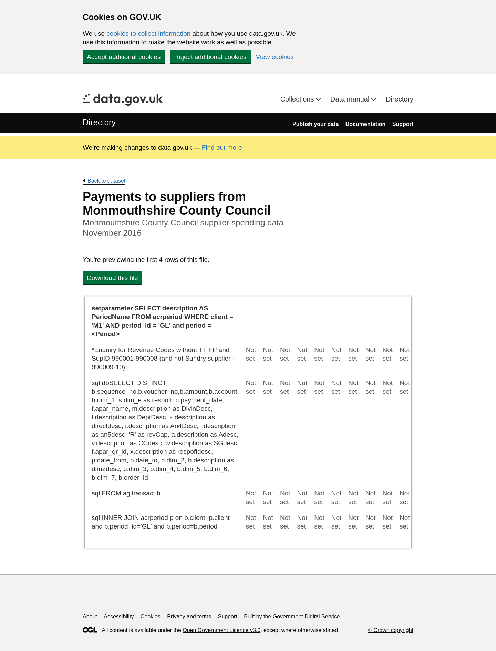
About (90, 616)
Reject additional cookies (210, 57)
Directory (399, 99)
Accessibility (119, 616)
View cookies (275, 57)
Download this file (112, 277)
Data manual (350, 99)
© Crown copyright (390, 630)
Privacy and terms (189, 616)
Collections (298, 99)
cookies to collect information (148, 33)
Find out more (222, 147)
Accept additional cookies (124, 57)
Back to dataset (106, 181)
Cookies (151, 616)
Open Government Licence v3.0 (221, 630)
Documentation (365, 124)
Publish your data (315, 124)
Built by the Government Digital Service (292, 616)
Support (402, 124)
